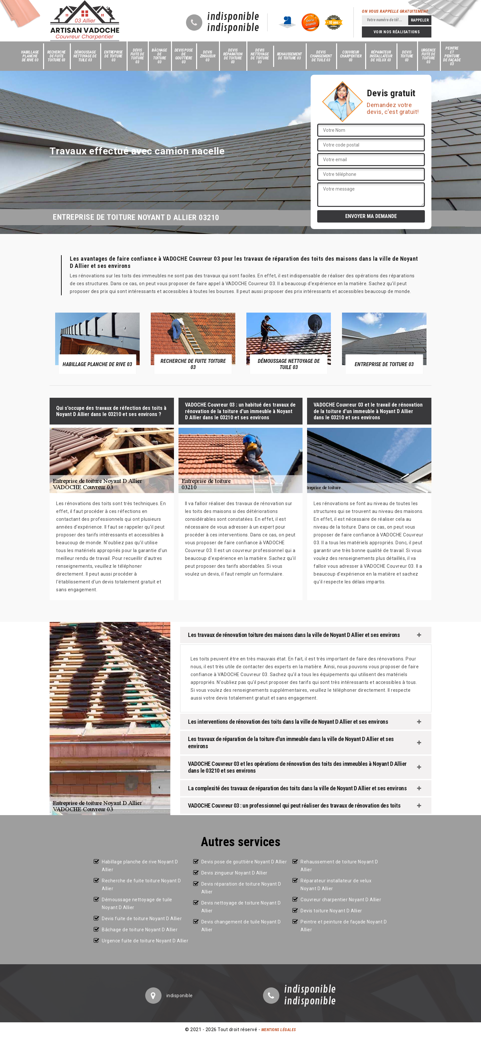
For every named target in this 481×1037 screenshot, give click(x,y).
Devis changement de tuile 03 (321, 56)
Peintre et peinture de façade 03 (451, 56)
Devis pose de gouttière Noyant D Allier (244, 861)
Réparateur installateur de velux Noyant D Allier (336, 884)
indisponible (233, 17)
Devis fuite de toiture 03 (137, 56)
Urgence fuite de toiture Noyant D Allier (145, 940)
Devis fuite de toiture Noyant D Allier (142, 918)
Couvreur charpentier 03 (351, 56)
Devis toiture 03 (406, 56)
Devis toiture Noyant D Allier (331, 910)
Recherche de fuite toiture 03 (56, 56)
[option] (97, 343)
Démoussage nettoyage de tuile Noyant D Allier (137, 903)
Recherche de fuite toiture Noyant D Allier (141, 884)
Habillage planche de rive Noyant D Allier (140, 865)
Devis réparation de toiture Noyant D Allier (241, 887)
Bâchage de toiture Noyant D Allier (140, 929)
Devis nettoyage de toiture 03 (260, 56)
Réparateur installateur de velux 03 (381, 56)
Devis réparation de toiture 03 (232, 56)
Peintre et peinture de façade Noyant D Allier (344, 925)
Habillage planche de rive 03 (30, 56)
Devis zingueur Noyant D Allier (234, 872)
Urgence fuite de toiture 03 (428, 56)
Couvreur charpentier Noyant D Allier (341, 899)
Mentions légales (278, 1030)
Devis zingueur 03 (207, 56)
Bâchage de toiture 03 (159, 56)
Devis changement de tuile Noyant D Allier (241, 925)
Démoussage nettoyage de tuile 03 (85, 56)
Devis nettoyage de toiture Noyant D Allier (241, 906)
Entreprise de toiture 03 (113, 56)
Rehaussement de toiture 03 (289, 56)
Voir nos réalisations (397, 32)
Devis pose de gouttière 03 (184, 56)
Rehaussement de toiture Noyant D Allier (339, 865)
